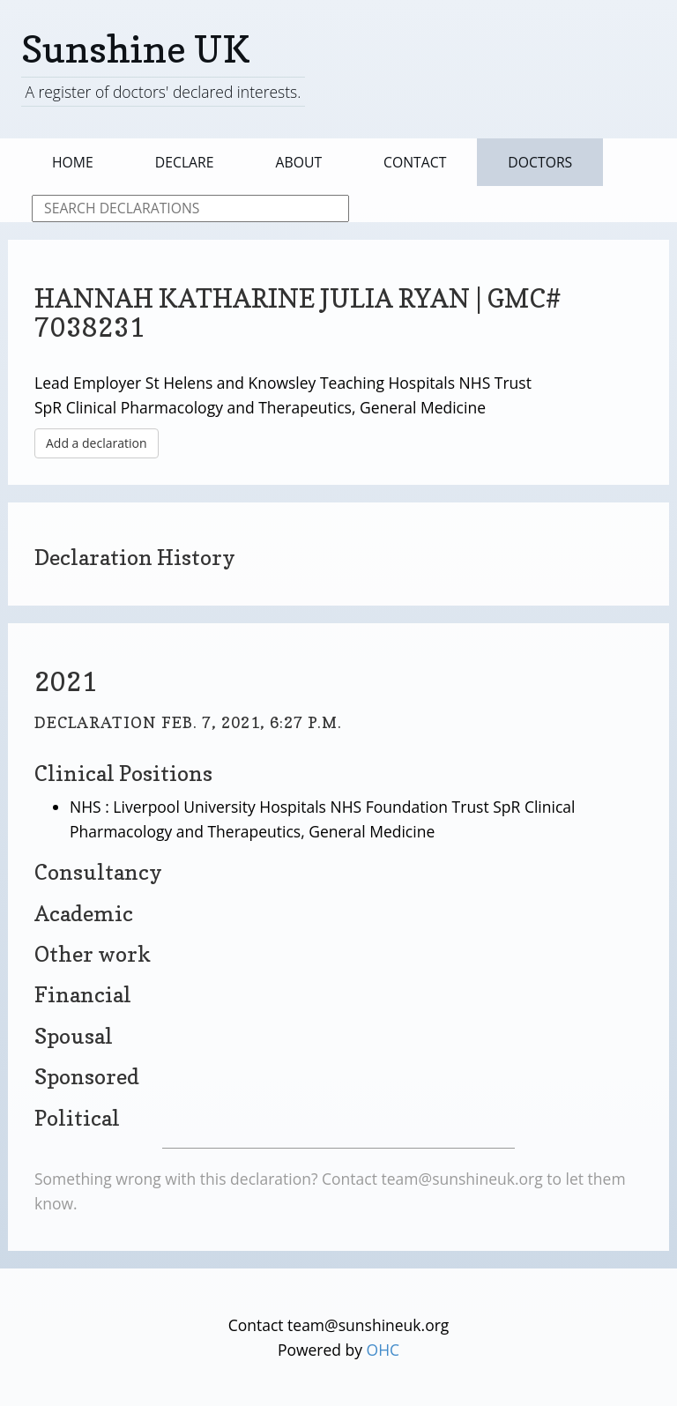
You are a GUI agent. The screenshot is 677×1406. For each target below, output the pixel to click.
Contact (414, 162)
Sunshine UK (135, 48)
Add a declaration (96, 443)
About (299, 162)
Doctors (540, 162)
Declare (184, 162)
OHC (383, 1349)
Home (72, 162)
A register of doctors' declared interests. (163, 91)
